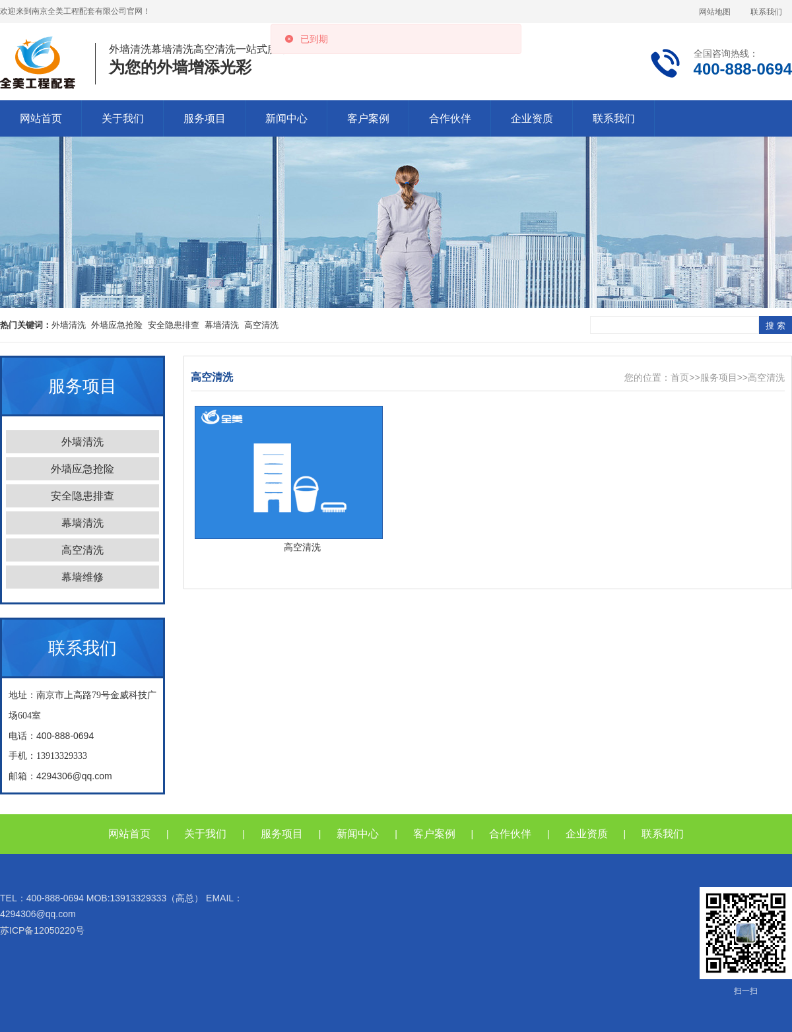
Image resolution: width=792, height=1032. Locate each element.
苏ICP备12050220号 (42, 930)
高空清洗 (261, 325)
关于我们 (123, 118)
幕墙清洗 (222, 325)
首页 (680, 377)
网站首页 (41, 118)
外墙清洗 (68, 325)
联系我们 (766, 11)
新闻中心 (286, 118)
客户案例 (368, 118)
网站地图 (715, 11)
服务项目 (204, 118)
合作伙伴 (450, 118)
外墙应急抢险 (117, 325)
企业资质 (532, 118)
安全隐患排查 (173, 325)
